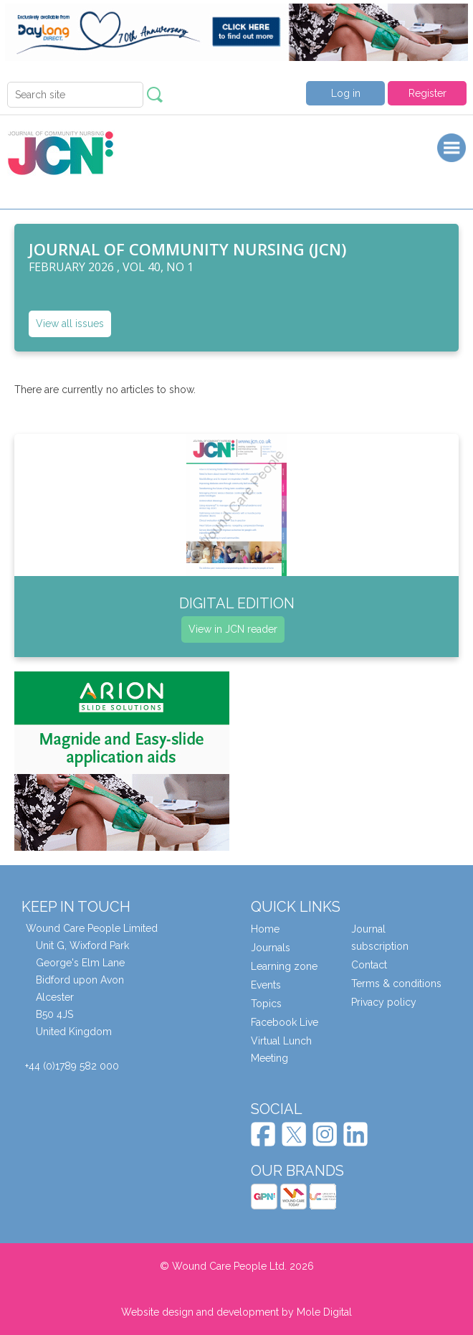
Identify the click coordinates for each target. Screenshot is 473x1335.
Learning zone (284, 966)
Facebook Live (284, 1022)
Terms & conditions (396, 983)
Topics (266, 1003)
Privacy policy (383, 1002)
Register (427, 93)
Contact (369, 965)
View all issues (70, 323)
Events (266, 985)
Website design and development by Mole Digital (236, 1312)
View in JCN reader (232, 629)
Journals (270, 947)
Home (265, 929)
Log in (345, 93)
